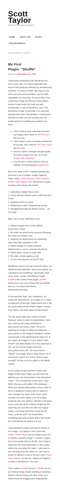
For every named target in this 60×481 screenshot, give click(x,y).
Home (12, 37)
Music (39, 37)
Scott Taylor (19, 17)
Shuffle (11, 279)
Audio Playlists (42, 178)
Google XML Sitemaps (23, 158)
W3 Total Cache (44, 144)
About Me (25, 37)
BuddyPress (42, 165)
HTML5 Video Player (17, 434)
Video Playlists (27, 178)
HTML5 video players (18, 182)
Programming (17, 43)
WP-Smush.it (44, 134)
